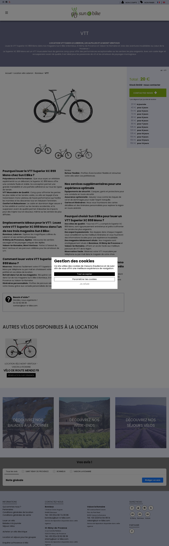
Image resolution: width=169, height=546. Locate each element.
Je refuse (84, 284)
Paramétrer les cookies (84, 279)
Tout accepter (84, 274)
